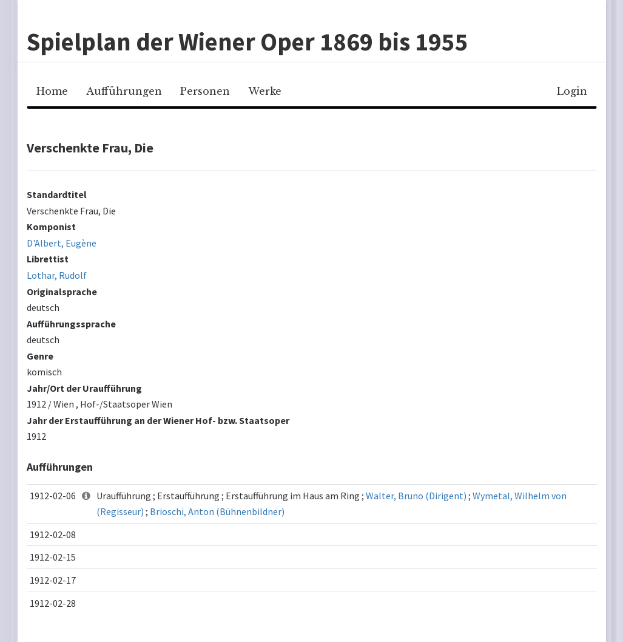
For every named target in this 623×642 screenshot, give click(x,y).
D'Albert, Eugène (61, 243)
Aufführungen (124, 91)
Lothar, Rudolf (57, 275)
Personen (205, 91)
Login (572, 91)
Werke (264, 91)
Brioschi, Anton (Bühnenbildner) (217, 511)
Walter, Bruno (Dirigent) (416, 496)
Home (52, 91)
